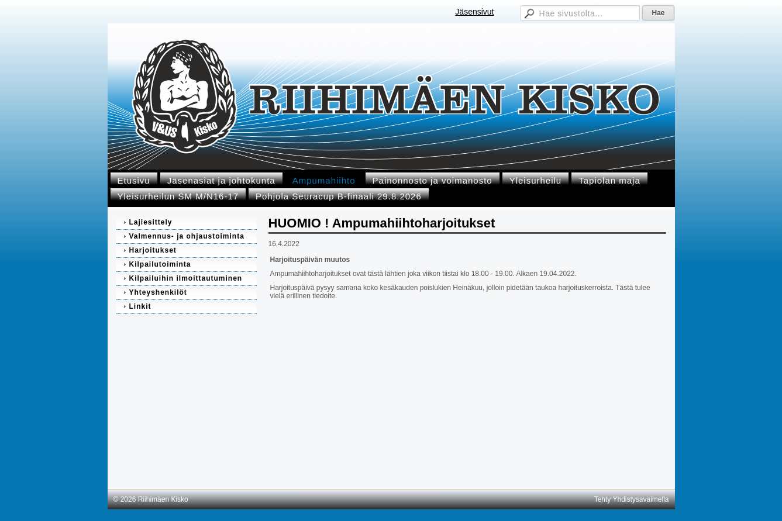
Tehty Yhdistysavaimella (631, 499)
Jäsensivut (474, 11)
